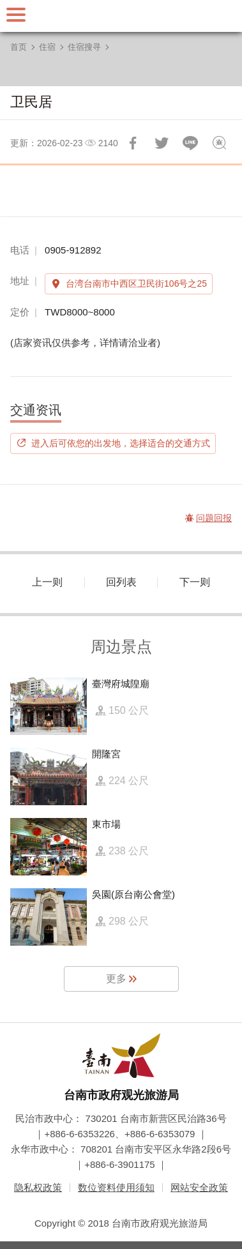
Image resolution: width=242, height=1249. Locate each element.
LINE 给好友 (190, 143)
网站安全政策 (199, 1187)
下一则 (194, 582)
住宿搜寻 (84, 47)
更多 (116, 978)
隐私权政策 (38, 1187)
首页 (18, 47)
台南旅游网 (121, 16)
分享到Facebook (133, 143)
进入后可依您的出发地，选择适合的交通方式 (120, 443)
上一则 (47, 582)
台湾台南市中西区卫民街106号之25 (136, 283)
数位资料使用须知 (116, 1187)
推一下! (161, 143)
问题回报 (219, 143)
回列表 (121, 582)
